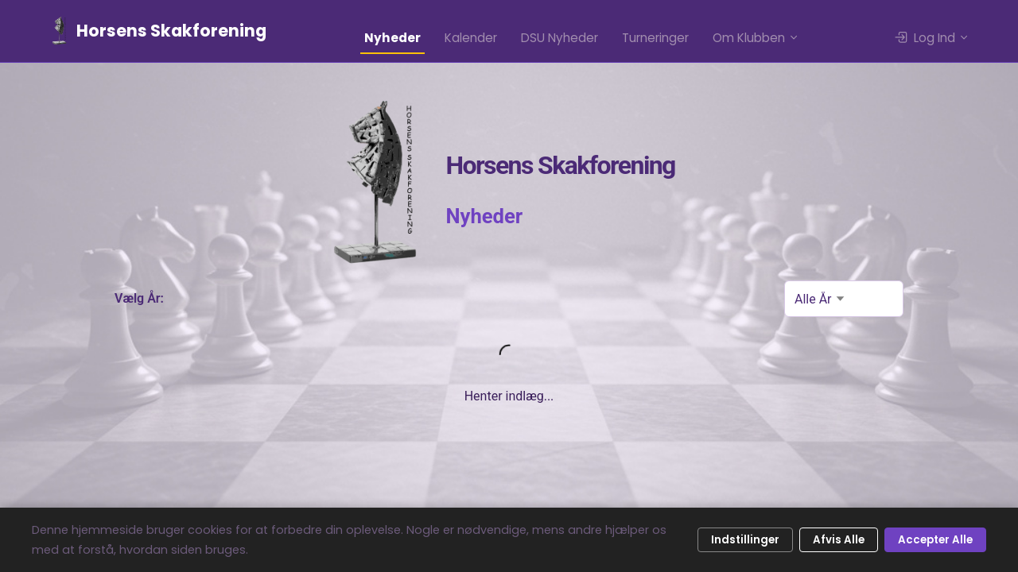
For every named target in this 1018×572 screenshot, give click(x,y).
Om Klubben (755, 37)
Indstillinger (745, 539)
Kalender (471, 37)
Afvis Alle (839, 539)
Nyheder (392, 37)
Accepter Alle (935, 539)
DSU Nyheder (559, 37)
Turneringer (655, 37)
